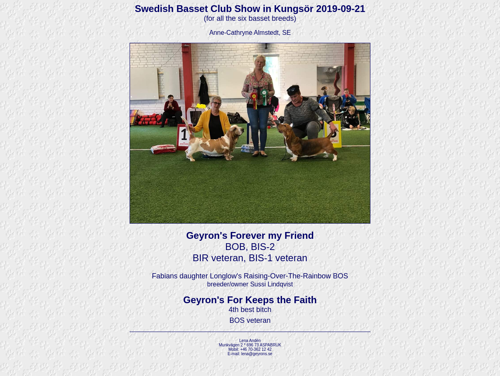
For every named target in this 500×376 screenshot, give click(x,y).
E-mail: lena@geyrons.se (250, 354)
